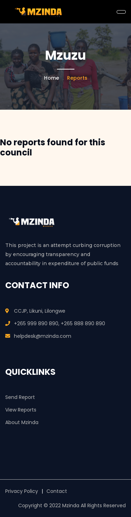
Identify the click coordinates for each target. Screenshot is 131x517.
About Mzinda (21, 422)
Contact (56, 491)
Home (51, 77)
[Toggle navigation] (121, 12)
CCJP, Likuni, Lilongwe (39, 310)
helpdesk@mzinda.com (42, 336)
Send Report (20, 397)
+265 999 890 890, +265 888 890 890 (59, 323)
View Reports (20, 409)
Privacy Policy (21, 491)
